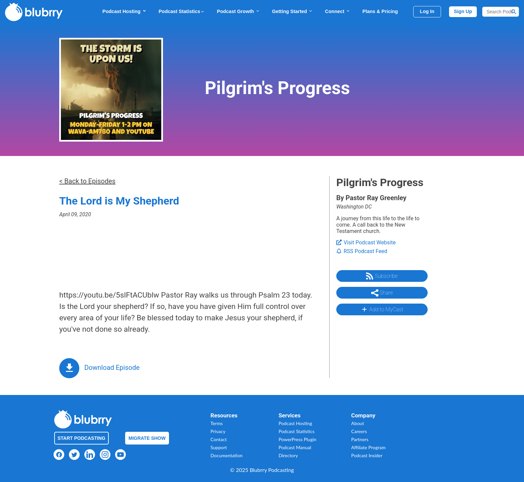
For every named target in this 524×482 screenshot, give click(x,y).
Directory (288, 455)
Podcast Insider (367, 455)
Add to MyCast (382, 309)
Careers (359, 431)
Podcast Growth (238, 11)
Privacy (218, 431)
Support (218, 447)
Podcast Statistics (182, 11)
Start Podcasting (81, 438)
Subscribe (382, 276)
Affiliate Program (368, 447)
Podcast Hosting (124, 11)
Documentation (226, 455)
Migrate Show (147, 438)
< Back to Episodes (87, 181)
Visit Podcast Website (366, 242)
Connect (337, 11)
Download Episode (112, 368)
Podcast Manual (294, 447)
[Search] (500, 12)
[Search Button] (514, 11)
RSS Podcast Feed (361, 251)
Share (382, 293)
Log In (427, 11)
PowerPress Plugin (297, 439)
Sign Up (463, 11)
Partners (360, 439)
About (357, 423)
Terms (216, 423)
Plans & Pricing (380, 11)
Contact (218, 439)
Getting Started (292, 11)
